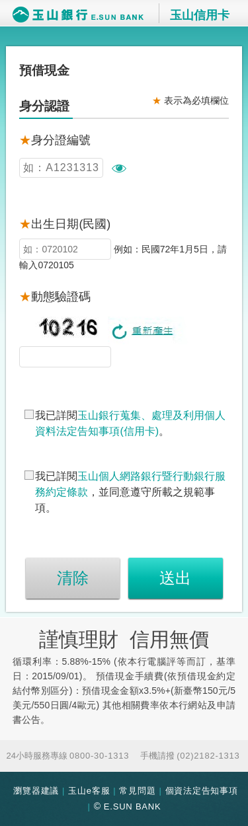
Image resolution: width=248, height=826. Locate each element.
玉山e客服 (89, 791)
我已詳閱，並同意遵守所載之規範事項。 (130, 491)
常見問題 (137, 791)
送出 (175, 578)
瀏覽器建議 (36, 791)
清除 (73, 578)
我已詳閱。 (130, 423)
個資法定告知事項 (201, 791)
